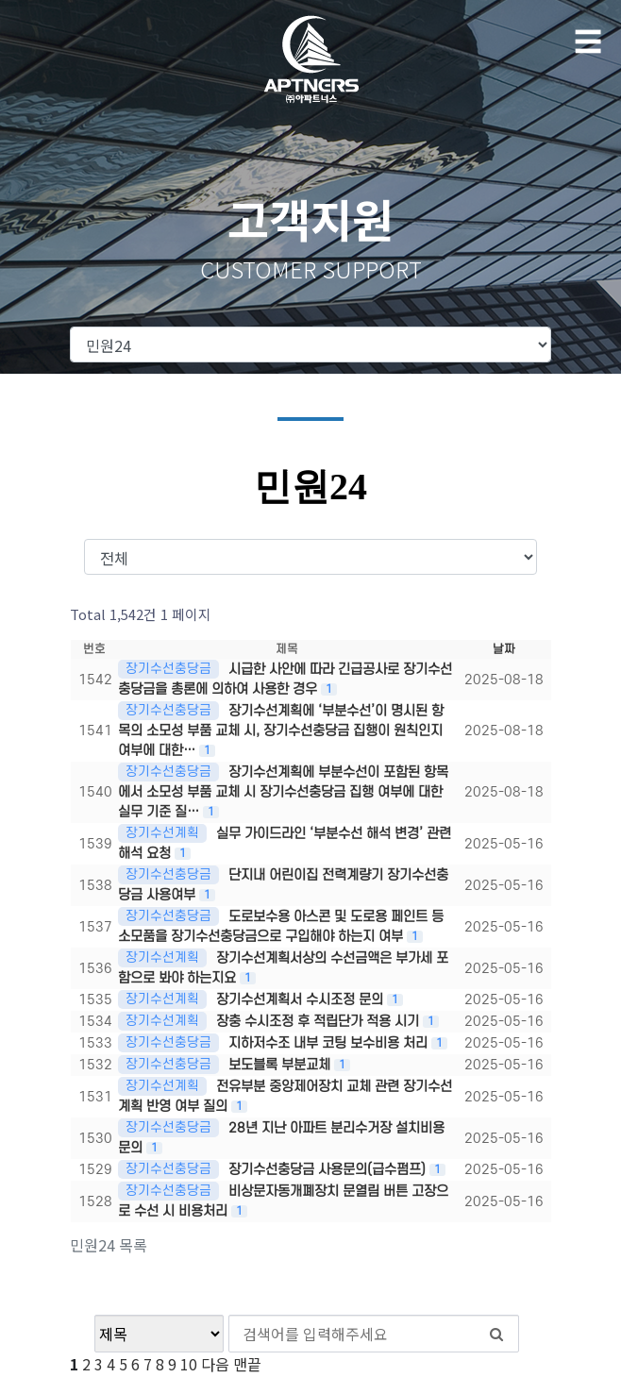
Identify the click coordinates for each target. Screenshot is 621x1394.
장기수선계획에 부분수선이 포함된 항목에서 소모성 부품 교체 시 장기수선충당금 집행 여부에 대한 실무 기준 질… (283, 792)
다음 (215, 1363)
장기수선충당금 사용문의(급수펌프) (328, 1170)
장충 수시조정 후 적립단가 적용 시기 (319, 1022)
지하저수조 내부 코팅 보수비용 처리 (329, 1043)
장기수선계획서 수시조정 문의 (301, 1000)
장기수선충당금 (168, 669)
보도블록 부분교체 (281, 1065)
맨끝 (247, 1363)
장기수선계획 (162, 833)
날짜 (504, 649)
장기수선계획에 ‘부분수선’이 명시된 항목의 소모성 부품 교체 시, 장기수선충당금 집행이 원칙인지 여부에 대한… (281, 731)
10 (188, 1363)
